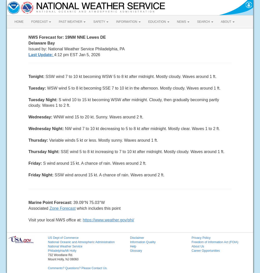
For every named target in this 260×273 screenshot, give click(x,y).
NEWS (183, 22)
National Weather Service (65, 246)
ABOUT (228, 22)
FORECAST (41, 22)
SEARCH (205, 22)
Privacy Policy (200, 238)
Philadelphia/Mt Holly (62, 251)
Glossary (136, 251)
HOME (19, 22)
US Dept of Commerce (63, 238)
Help (133, 246)
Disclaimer (137, 238)
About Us (197, 246)
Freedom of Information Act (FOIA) (214, 242)
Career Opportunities (205, 251)
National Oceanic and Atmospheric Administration (81, 242)
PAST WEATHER (72, 22)
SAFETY (100, 22)
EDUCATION (158, 22)
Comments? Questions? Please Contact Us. (78, 268)
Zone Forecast (63, 208)
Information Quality (143, 242)
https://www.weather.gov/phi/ (108, 220)
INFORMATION (128, 22)
